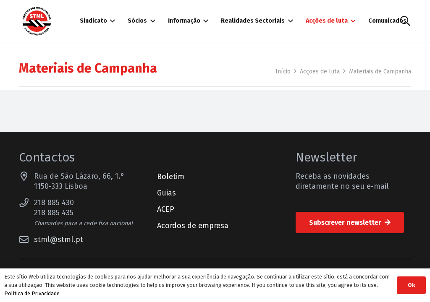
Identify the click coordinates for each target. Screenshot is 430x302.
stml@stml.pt (58, 239)
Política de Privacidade (32, 293)
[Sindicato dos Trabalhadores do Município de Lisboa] (37, 21)
